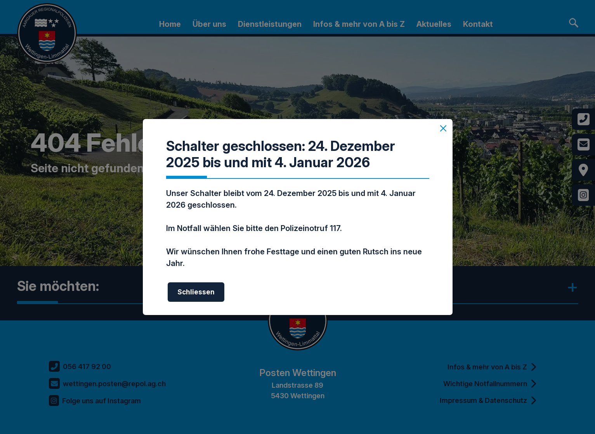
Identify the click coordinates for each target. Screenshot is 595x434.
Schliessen (196, 292)
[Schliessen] (443, 128)
